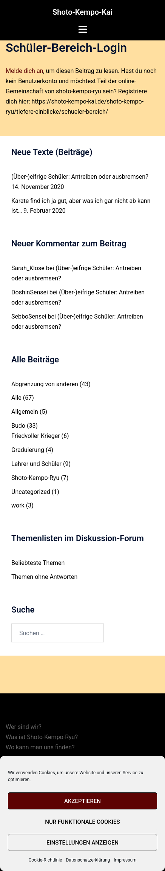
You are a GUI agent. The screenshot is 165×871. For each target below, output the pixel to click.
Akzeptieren (82, 801)
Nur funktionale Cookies (82, 821)
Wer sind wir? (24, 726)
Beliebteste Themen (38, 562)
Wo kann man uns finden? (40, 747)
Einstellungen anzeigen (82, 842)
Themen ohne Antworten (44, 576)
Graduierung (27, 449)
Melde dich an (24, 70)
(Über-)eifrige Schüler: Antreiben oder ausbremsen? (79, 176)
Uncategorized (30, 491)
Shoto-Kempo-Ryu (35, 477)
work (18, 505)
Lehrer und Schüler (36, 463)
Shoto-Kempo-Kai (82, 12)
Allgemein (24, 411)
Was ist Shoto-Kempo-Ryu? (42, 737)
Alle (16, 397)
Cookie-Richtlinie (45, 860)
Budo (18, 425)
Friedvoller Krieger (35, 435)
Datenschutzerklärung (88, 860)
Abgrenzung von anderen (44, 384)
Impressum (125, 860)
